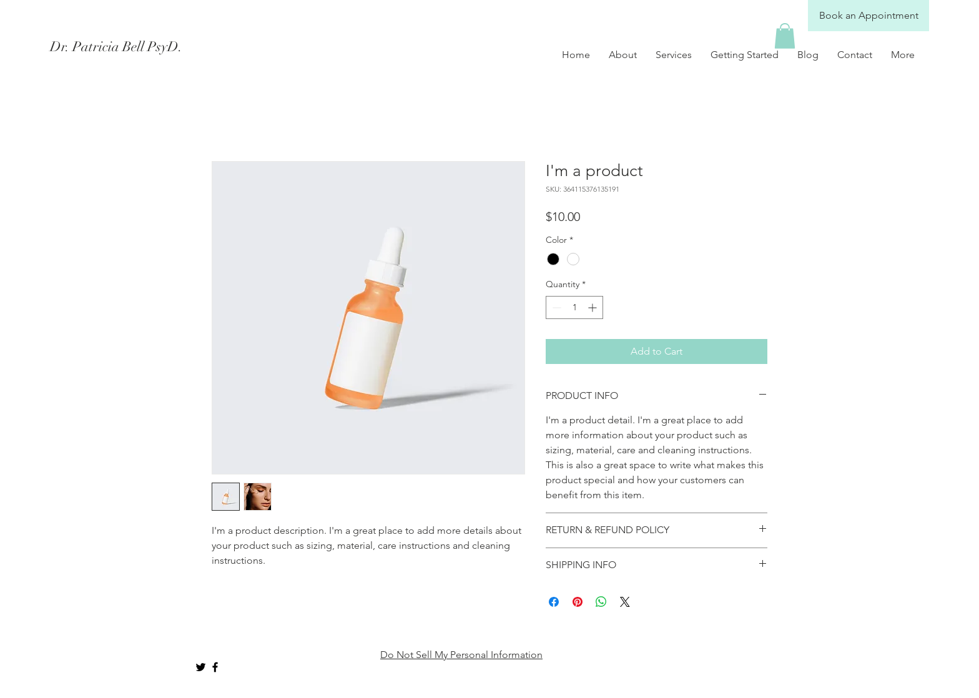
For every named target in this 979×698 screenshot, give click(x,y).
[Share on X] (624, 601)
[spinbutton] (574, 307)
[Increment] (593, 307)
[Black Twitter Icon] (200, 667)
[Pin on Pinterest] (577, 601)
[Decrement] (555, 307)
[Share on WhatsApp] (601, 601)
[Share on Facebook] (553, 601)
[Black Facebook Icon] (215, 667)
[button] (784, 36)
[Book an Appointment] (868, 15)
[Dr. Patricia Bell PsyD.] (161, 46)
